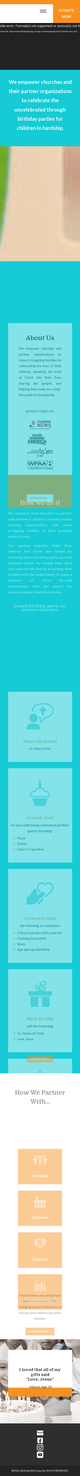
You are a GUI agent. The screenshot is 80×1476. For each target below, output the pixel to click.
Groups (40, 1200)
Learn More (38, 1063)
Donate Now (66, 13)
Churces (40, 1241)
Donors (40, 1283)
